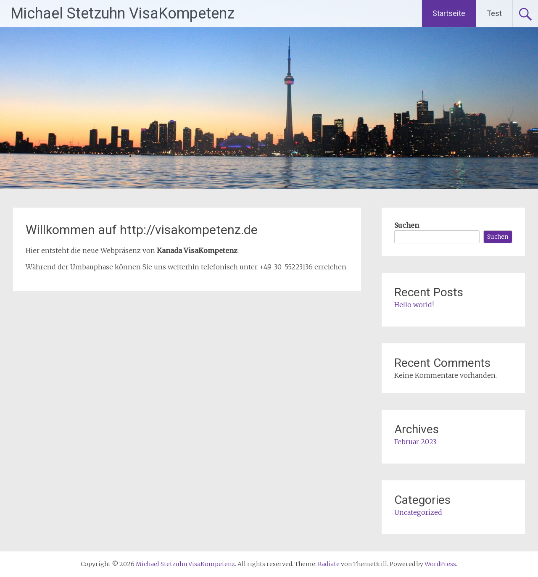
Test (494, 13)
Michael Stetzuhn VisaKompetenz (123, 13)
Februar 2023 (415, 441)
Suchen (406, 225)
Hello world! (414, 304)
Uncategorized (418, 512)
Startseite (449, 13)
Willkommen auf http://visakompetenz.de (142, 229)
